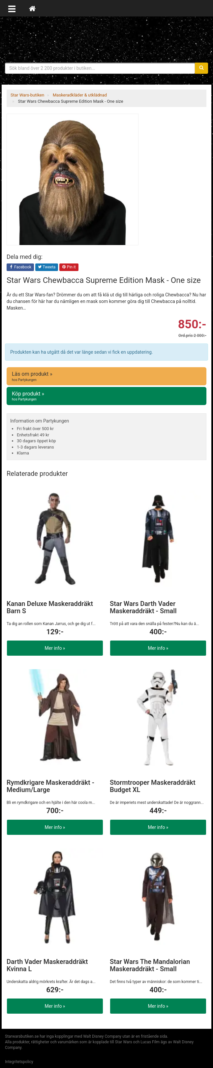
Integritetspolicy (19, 1061)
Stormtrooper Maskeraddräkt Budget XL (153, 786)
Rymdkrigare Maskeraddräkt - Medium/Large (50, 786)
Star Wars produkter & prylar (106, 39)
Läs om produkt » (106, 376)
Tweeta (47, 267)
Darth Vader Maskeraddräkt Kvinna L (47, 965)
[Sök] (201, 68)
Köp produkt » (106, 396)
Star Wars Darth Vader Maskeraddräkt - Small (143, 607)
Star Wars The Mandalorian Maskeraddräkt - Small (150, 965)
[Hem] (32, 8)
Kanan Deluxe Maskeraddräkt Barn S (50, 607)
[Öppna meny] (12, 8)
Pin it (69, 267)
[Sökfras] (100, 68)
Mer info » (55, 648)
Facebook (20, 267)
